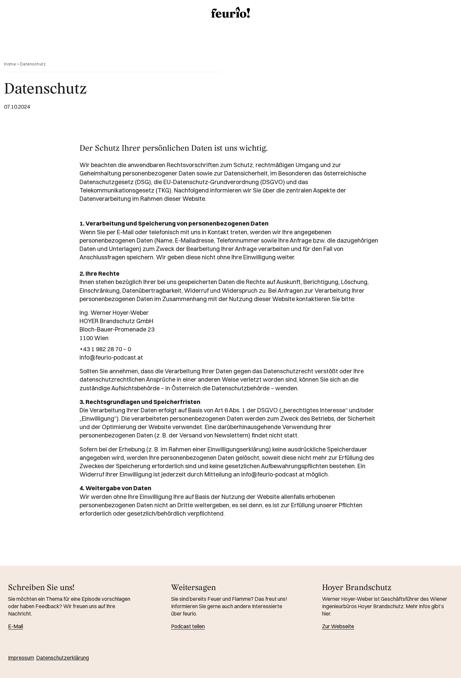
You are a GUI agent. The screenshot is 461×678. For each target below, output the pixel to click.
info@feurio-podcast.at (111, 357)
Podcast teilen (188, 626)
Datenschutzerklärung (62, 657)
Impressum (21, 657)
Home (10, 64)
